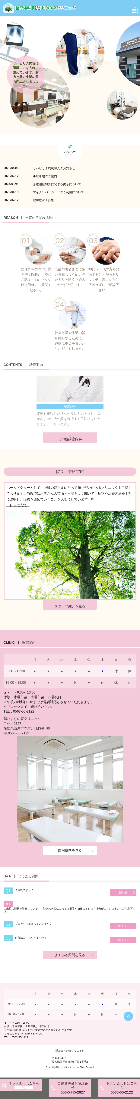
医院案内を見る (70, 850)
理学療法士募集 (43, 200)
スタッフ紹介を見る (70, 606)
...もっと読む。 (18, 505)
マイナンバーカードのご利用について (58, 192)
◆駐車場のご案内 (45, 176)
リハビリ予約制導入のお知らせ (54, 168)
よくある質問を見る (70, 955)
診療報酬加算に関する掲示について (57, 184)
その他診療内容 (70, 439)
